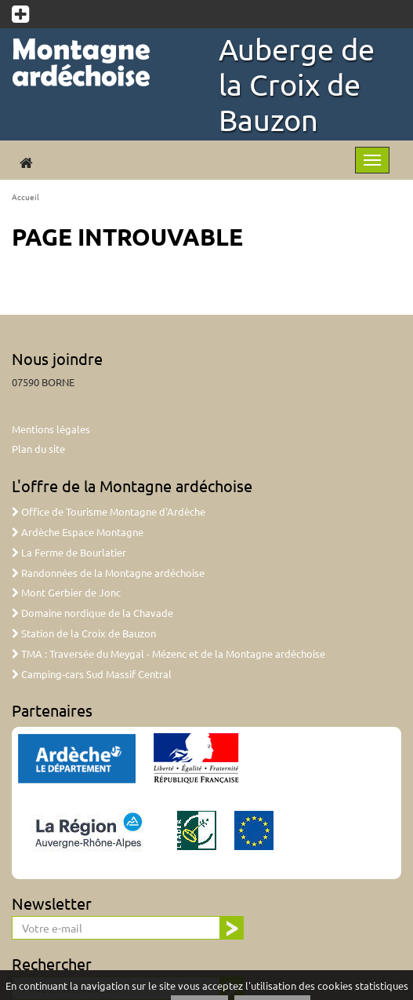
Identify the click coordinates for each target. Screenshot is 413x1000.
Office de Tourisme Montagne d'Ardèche (108, 511)
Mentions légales (51, 429)
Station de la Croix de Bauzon (84, 633)
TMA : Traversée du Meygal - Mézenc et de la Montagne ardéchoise (168, 653)
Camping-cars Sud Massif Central (92, 674)
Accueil (25, 197)
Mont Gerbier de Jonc (66, 592)
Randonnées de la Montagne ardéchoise (108, 572)
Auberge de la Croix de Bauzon (297, 84)
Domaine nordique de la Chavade (92, 612)
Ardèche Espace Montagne (77, 531)
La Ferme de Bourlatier (69, 552)
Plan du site (38, 448)
